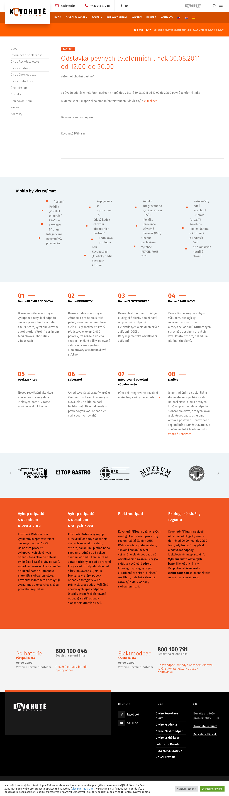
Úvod (14, 48)
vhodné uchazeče (179, 434)
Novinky (16, 94)
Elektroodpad (130, 513)
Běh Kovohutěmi (21, 101)
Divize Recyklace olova (25, 61)
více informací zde (83, 788)
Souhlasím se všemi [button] (212, 788)
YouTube (132, 723)
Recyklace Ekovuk (205, 734)
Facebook (133, 714)
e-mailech (150, 101)
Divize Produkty (21, 68)
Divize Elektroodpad (23, 74)
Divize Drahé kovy (22, 81)
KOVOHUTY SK (165, 757)
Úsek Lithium (19, 88)
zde (157, 397)
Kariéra (15, 107)
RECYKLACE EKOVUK (169, 751)
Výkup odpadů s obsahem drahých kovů (81, 519)
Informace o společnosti (26, 55)
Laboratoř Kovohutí (169, 744)
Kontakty (16, 114)
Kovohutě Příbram (205, 726)
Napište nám (68, 5)
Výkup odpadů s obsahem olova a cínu (31, 519)
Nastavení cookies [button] (186, 788)
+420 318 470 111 (100, 5)
